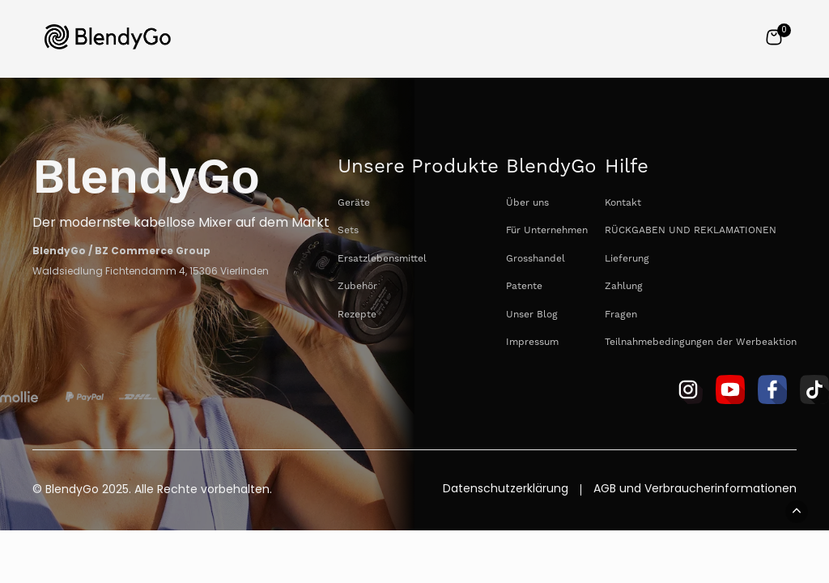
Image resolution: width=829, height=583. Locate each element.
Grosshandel (535, 259)
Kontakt (623, 203)
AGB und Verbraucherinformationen (695, 490)
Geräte (354, 203)
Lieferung (627, 259)
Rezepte (357, 315)
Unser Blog (532, 315)
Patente (524, 286)
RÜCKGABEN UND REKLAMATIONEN (690, 230)
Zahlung (624, 286)
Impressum (532, 342)
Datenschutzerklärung (505, 490)
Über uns (527, 203)
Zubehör (357, 286)
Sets (348, 230)
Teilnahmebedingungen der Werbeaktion (701, 342)
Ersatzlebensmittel (382, 259)
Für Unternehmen (547, 230)
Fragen (621, 315)
